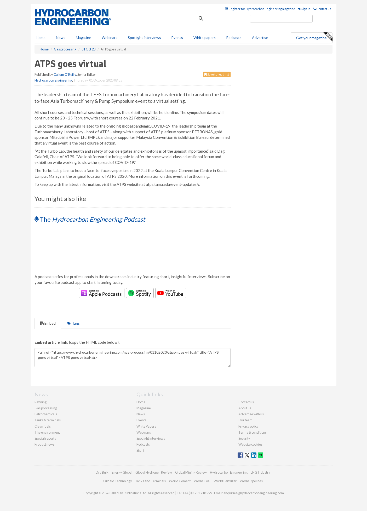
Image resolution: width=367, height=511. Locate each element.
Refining (41, 402)
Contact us (322, 8)
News (140, 414)
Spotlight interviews (144, 37)
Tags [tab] (73, 323)
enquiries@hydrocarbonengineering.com (253, 493)
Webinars (109, 37)
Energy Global (122, 472)
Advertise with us (251, 414)
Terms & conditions (252, 432)
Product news (44, 444)
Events (177, 37)
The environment (47, 432)
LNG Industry (260, 472)
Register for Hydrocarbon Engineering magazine (260, 8)
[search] (281, 18)
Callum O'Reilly (65, 74)
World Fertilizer (225, 481)
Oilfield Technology (117, 481)
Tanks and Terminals (150, 481)
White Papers (146, 426)
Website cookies (250, 444)
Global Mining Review (191, 472)
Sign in (304, 8)
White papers (204, 37)
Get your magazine (314, 37)
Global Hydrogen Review (153, 472)
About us (244, 408)
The (90, 219)
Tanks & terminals (48, 420)
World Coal (202, 481)
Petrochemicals (46, 414)
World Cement (180, 481)
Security (244, 438)
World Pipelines (251, 481)
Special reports (45, 438)
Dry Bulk (102, 472)
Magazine (83, 37)
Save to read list (216, 74)
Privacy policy (248, 426)
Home (40, 37)
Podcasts (234, 37)
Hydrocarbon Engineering (53, 80)
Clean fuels (43, 426)
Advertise (260, 37)
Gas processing (46, 408)
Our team (245, 420)
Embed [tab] (48, 323)
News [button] (60, 37)
